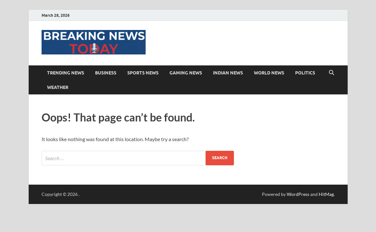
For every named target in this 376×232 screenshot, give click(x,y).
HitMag (326, 194)
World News (269, 72)
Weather (57, 87)
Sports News (143, 72)
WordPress (298, 194)
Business (105, 72)
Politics (305, 72)
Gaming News (185, 72)
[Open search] (331, 72)
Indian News (228, 72)
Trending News (65, 72)
